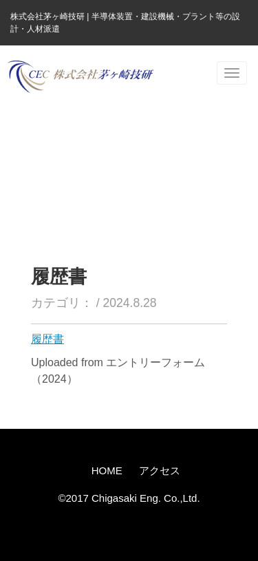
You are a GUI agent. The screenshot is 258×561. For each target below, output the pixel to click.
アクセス (159, 470)
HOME (107, 470)
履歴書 (47, 339)
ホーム (23, 137)
